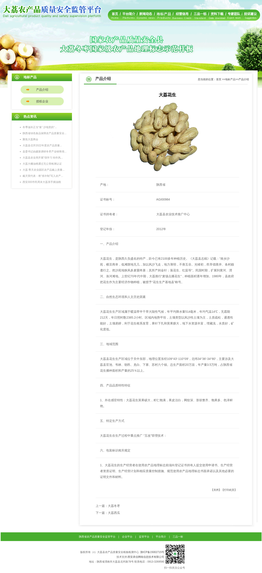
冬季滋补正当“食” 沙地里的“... (40, 127)
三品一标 (178, 536)
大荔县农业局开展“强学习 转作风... (43, 157)
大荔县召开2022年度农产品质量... (42, 145)
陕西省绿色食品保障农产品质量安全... (45, 133)
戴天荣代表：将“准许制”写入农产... (43, 175)
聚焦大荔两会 (30, 139)
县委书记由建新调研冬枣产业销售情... (45, 151)
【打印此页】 (229, 489)
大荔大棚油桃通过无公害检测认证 (42, 163)
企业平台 (127, 536)
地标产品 (230, 79)
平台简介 (161, 536)
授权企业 (42, 101)
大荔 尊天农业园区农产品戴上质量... (44, 169)
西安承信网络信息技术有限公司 (146, 556)
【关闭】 (216, 489)
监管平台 (144, 536)
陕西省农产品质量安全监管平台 (97, 536)
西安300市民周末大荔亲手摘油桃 (42, 182)
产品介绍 (42, 89)
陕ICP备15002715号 (152, 552)
